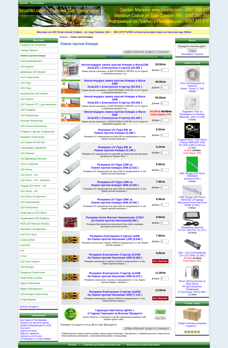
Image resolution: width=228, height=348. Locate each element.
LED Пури (26, 83)
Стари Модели (28, 299)
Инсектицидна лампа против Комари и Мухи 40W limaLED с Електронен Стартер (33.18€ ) (114, 114)
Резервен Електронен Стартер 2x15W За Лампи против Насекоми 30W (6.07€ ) (114, 275)
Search (192, 40)
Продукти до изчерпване (34, 45)
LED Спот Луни (29, 234)
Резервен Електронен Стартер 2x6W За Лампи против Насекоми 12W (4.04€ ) (114, 237)
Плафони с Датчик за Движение (38, 131)
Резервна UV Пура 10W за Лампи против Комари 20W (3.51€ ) (115, 166)
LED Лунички (27, 153)
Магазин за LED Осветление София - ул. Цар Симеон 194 (73, 32)
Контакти (25, 328)
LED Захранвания (30, 202)
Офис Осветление (30, 283)
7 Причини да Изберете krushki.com (102, 345)
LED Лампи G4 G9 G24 (33, 142)
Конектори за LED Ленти (34, 213)
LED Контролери (29, 207)
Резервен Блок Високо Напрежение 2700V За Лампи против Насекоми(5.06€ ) (115, 219)
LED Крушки (27, 66)
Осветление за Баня (31, 278)
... (160, 258)
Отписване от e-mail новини (36, 338)
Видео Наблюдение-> (32, 289)
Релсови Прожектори (32, 120)
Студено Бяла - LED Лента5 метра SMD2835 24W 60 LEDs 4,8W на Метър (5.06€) (192, 142)
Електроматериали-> (32, 61)
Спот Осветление (30, 77)
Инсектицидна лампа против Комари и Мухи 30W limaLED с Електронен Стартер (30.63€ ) (114, 99)
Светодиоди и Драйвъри (33, 147)
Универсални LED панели (34, 93)
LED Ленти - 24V (29, 191)
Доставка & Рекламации (34, 320)
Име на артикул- (114, 57)
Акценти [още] (192, 63)
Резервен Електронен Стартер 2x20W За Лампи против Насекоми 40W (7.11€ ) (114, 293)
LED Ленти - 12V (29, 175)
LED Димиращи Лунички (33, 158)
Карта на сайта (29, 330)
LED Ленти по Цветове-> (34, 196)
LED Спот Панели (30, 261)
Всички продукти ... (31, 306)
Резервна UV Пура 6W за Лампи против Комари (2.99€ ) (114, 131)
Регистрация (37, 3)
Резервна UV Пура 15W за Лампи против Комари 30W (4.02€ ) (115, 184)
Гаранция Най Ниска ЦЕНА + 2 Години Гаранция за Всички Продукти (115, 312)
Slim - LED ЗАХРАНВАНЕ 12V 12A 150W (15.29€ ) (192, 253)
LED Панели (27, 99)
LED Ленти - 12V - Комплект (35, 180)
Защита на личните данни (35, 322)
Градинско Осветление (33, 272)
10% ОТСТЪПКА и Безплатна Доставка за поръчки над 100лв (152, 32)
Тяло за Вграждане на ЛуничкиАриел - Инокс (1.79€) (192, 85)
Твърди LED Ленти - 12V (34, 186)
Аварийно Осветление (32, 137)
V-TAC (24, 256)
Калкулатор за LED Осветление (143, 345)
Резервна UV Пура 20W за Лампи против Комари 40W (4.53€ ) (115, 201)
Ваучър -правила (30, 333)
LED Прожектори (30, 115)
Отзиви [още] (192, 303)
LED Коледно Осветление (34, 294)
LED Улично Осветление (34, 126)
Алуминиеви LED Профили (35, 218)
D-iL (23, 250)
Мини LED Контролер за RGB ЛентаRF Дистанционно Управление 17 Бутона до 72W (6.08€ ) (192, 285)
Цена (160, 57)
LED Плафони (28, 110)
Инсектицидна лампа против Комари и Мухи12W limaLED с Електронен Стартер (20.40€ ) (114, 66)
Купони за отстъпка (31, 336)
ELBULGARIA (28, 240)
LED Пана (26, 88)
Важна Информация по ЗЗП (36, 325)
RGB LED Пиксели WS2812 (35, 223)
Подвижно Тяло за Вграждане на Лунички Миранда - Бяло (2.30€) (192, 113)
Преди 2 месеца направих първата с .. (192, 323)
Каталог (24, 3)
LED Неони (26, 169)
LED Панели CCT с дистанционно (39, 104)
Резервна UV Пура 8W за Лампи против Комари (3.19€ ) (114, 149)
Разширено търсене (192, 54)
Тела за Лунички (29, 164)
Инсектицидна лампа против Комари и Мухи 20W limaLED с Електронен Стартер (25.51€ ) (114, 83)
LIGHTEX (25, 245)
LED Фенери (27, 267)
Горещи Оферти (29, 50)
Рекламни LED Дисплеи (33, 229)
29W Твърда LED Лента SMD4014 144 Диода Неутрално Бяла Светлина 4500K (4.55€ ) (192, 200)
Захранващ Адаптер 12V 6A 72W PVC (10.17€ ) (192, 227)
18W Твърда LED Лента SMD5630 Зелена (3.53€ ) (192, 175)
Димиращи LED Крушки (33, 72)
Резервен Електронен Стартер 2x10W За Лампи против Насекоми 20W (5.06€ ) (114, 256)
